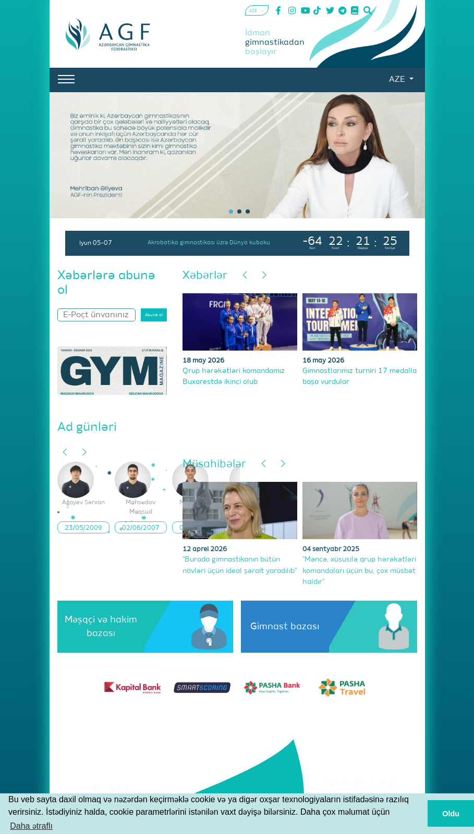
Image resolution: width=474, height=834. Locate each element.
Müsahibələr (214, 464)
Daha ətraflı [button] (31, 825)
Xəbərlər (205, 275)
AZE (398, 80)
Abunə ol (154, 315)
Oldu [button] (450, 814)
